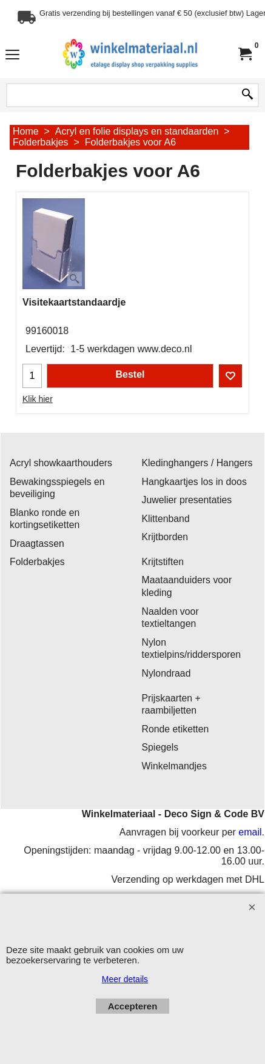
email (249, 832)
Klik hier (37, 399)
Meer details (125, 979)
